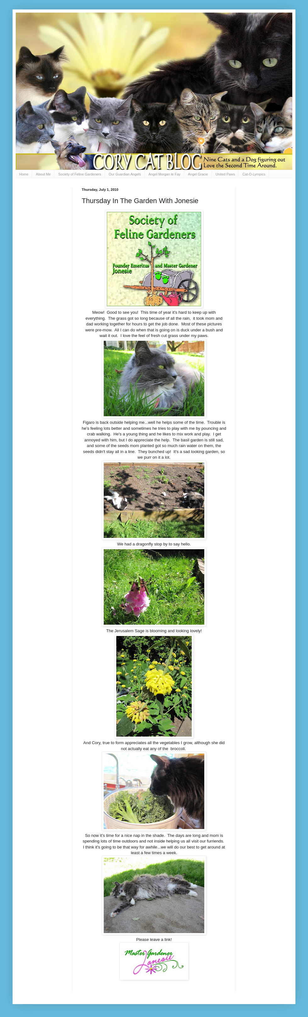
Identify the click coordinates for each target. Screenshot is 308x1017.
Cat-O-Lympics (253, 174)
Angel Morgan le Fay (165, 174)
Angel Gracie (198, 174)
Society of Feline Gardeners (79, 174)
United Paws (225, 174)
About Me (43, 174)
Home (23, 174)
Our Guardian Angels (125, 174)
